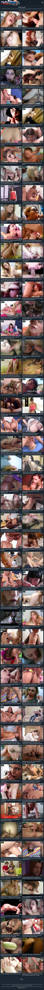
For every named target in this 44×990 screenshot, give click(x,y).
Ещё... (22, 979)
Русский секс (21, 987)
